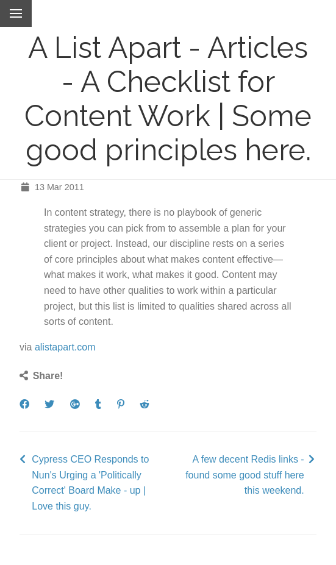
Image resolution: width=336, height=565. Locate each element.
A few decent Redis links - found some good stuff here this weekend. (244, 475)
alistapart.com (65, 347)
